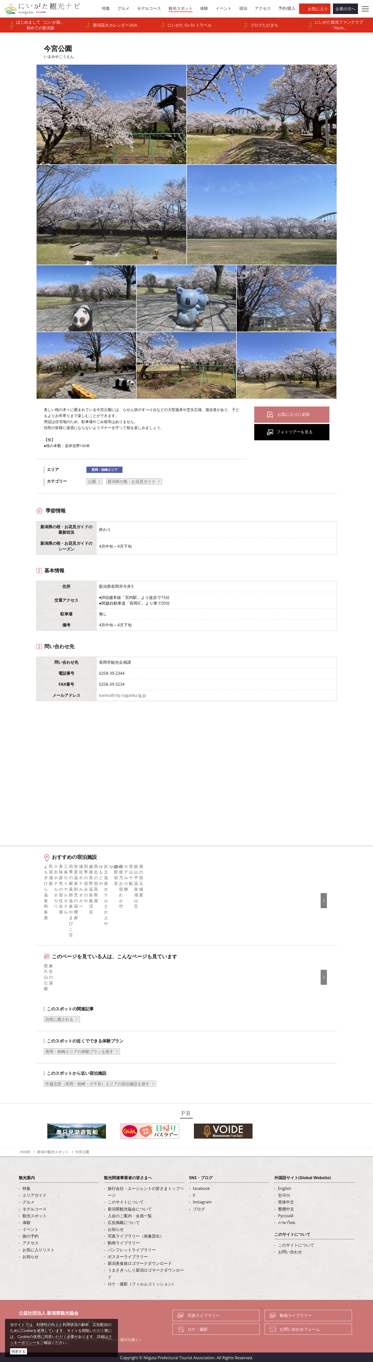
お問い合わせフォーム (300, 1327)
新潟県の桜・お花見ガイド (131, 481)
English (284, 1187)
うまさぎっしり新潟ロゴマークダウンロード (146, 1272)
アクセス (31, 1241)
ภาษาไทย (286, 1221)
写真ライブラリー (204, 1314)
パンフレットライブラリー (132, 1248)
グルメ (29, 1200)
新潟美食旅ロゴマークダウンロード (140, 1262)
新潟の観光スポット (53, 1150)
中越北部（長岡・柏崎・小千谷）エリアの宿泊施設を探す (97, 1082)
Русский (286, 1214)
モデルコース (35, 1207)
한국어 (284, 1194)
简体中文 (286, 1200)
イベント (31, 1228)
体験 (27, 1221)
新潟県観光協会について (130, 1207)
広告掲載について (124, 1221)
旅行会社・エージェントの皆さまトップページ (146, 1190)
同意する (19, 1351)
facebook (201, 1187)
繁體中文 (286, 1207)
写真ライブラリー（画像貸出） (136, 1235)
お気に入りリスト (39, 1248)
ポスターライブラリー (128, 1255)
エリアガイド (35, 1194)
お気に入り (318, 9)
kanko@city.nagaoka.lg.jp (122, 695)
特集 (27, 1187)
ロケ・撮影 (198, 1327)
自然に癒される (59, 1018)
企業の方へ (345, 9)
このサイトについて (126, 1200)
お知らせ (31, 1255)
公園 (92, 481)
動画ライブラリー (124, 1241)
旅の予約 (31, 1235)
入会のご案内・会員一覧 (130, 1214)
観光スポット (35, 1214)
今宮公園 (82, 1150)
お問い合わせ (290, 1250)
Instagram (202, 1200)
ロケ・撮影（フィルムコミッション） (142, 1282)
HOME (25, 1150)
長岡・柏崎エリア (104, 469)
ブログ (199, 1207)
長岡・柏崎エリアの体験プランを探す (79, 1050)
